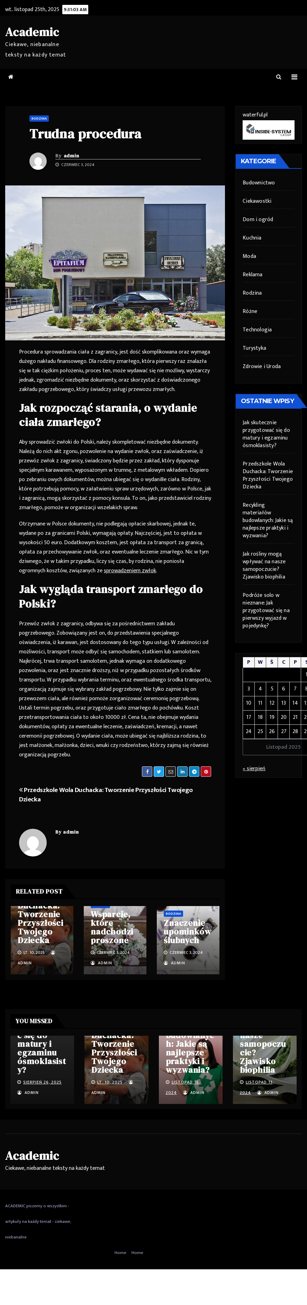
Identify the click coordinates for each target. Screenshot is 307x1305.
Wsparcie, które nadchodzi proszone (112, 927)
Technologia (257, 329)
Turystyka (254, 348)
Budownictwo (259, 183)
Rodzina (39, 118)
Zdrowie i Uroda (262, 366)
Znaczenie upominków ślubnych (187, 931)
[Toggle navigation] (294, 77)
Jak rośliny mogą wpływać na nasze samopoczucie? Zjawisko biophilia (264, 565)
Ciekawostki (257, 201)
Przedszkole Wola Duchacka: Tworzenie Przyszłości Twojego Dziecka (106, 794)
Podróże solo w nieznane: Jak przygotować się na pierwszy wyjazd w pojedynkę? (266, 610)
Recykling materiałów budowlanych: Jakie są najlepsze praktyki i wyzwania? (268, 520)
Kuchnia (252, 238)
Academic (32, 32)
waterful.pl (255, 115)
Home (120, 1252)
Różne (250, 311)
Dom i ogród (258, 219)
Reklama (252, 274)
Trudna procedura (85, 134)
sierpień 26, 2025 (42, 1082)
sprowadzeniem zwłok (130, 570)
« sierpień (254, 768)
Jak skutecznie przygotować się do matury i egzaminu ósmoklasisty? (266, 434)
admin (71, 155)
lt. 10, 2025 (110, 1082)
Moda (249, 256)
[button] (278, 77)
